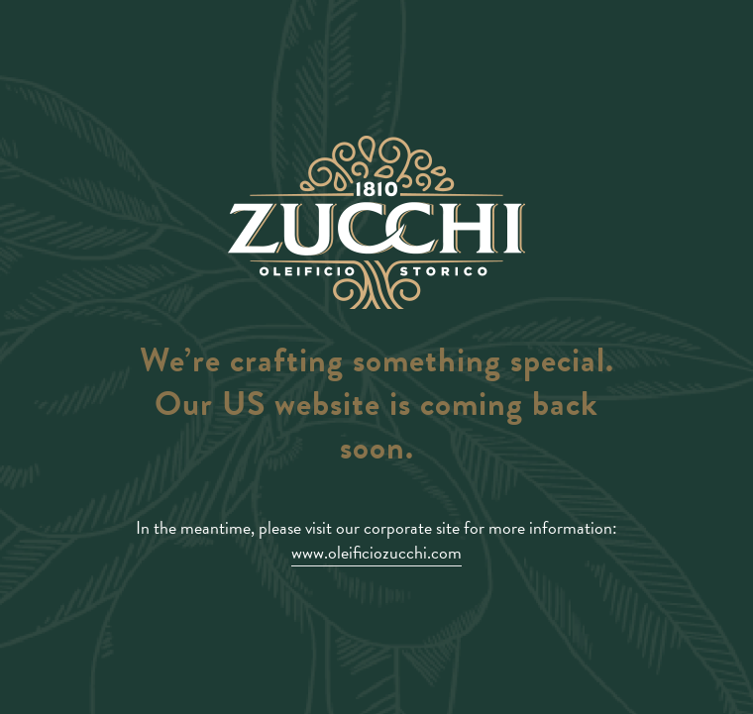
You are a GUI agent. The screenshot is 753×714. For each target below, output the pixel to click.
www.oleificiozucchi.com (376, 552)
